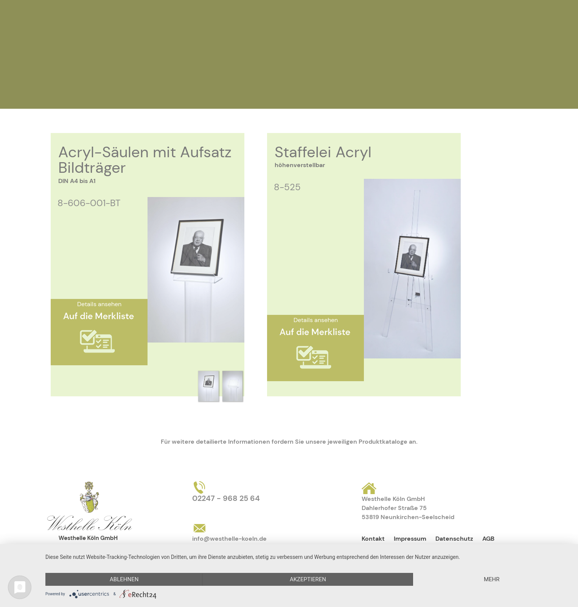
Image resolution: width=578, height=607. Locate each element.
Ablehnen (124, 579)
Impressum (410, 539)
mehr (492, 579)
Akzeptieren (308, 579)
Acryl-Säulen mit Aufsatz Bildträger (145, 160)
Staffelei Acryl (323, 152)
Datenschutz (454, 539)
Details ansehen (99, 304)
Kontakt (373, 539)
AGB (488, 539)
